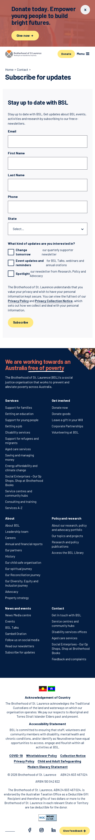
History (10, 556)
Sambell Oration (15, 634)
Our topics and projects (67, 536)
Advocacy (11, 591)
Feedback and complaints (69, 659)
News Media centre (18, 615)
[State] (47, 229)
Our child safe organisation (23, 562)
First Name (16, 153)
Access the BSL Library (68, 552)
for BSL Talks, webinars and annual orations (46, 263)
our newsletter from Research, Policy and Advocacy (47, 273)
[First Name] (47, 163)
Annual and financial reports (24, 544)
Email (12, 131)
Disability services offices (69, 632)
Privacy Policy (18, 301)
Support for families (18, 407)
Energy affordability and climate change (21, 468)
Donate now (60, 407)
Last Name (16, 175)
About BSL (12, 525)
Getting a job (13, 426)
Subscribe (20, 322)
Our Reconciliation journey (22, 575)
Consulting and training (20, 501)
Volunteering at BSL (65, 432)
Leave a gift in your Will (67, 420)
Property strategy (17, 598)
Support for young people (21, 420)
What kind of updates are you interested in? (41, 243)
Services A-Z (13, 508)
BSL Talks (12, 627)
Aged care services (18, 449)
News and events (18, 608)
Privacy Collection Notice (54, 301)
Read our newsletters (19, 646)
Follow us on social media (22, 640)
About (9, 518)
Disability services (17, 432)
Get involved (61, 400)
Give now (25, 35)
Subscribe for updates (20, 652)
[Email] (47, 141)
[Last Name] (47, 185)
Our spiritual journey (18, 569)
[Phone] (47, 207)
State (12, 218)
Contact (58, 608)
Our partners (13, 550)
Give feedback (74, 830)
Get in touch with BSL (66, 615)
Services (12, 400)
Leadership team (16, 531)
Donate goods (61, 414)
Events (10, 621)
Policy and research (66, 518)
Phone (13, 196)
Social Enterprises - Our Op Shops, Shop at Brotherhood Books (24, 480)
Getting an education (19, 414)
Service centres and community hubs (18, 493)
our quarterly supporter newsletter (40, 252)
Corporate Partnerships (67, 426)
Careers (10, 538)
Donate (66, 54)
